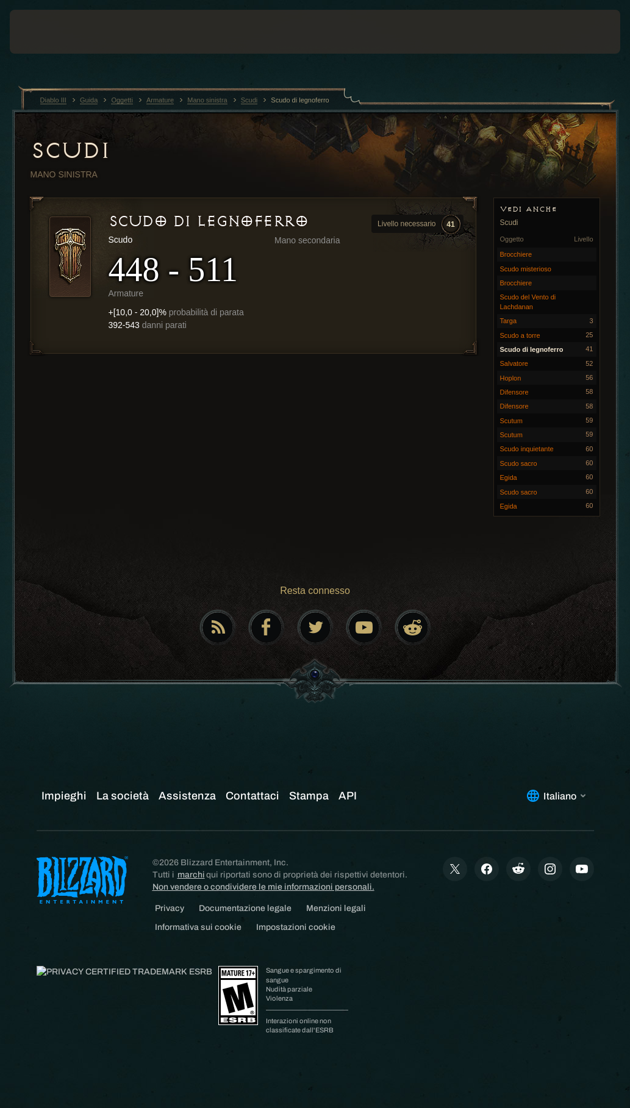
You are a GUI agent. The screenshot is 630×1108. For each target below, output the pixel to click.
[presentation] (46, 32)
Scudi (70, 151)
